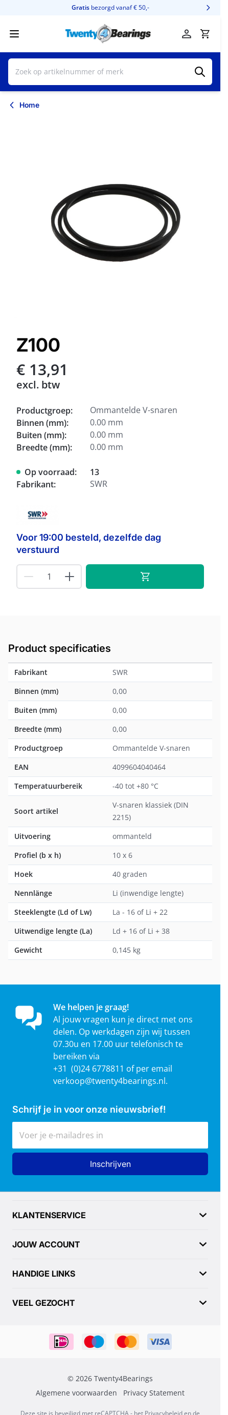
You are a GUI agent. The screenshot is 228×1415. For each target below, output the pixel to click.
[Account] (186, 34)
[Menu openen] (14, 34)
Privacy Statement (154, 1393)
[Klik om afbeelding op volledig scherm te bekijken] (110, 220)
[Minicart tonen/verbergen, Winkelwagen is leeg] (205, 34)
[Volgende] (208, 8)
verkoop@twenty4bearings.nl (109, 1080)
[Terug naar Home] (23, 105)
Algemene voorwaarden (76, 1393)
